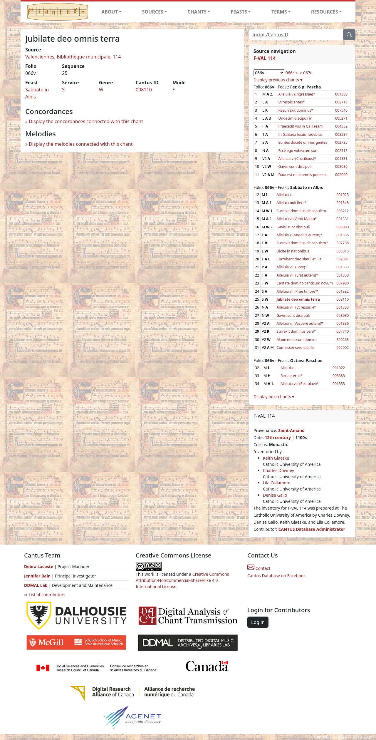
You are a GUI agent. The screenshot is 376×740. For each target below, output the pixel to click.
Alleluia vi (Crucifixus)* (297, 158)
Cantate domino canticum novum (304, 283)
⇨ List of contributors (44, 594)
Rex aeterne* (292, 375)
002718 (341, 102)
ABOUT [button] (109, 12)
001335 (342, 234)
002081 (342, 259)
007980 (342, 283)
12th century (278, 437)
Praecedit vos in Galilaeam (300, 126)
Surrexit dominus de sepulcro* (302, 242)
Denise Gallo (275, 495)
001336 (342, 323)
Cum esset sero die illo (295, 347)
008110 (144, 89)
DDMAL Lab (36, 585)
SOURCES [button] (152, 12)
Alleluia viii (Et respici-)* (296, 307)
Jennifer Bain (38, 576)
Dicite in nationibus (292, 251)
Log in (258, 622)
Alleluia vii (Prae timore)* (297, 291)
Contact (258, 568)
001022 (339, 367)
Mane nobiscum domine (296, 339)
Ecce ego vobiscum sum (298, 150)
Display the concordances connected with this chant (86, 121)
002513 (341, 150)
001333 (342, 266)
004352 (341, 126)
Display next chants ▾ (274, 396)
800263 (342, 339)
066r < (292, 73)
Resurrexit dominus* (295, 110)
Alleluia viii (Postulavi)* (300, 383)
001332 (342, 291)
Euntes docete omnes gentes (302, 142)
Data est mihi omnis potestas (302, 174)
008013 (342, 251)
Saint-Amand (291, 430)
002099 (341, 174)
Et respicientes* (291, 102)
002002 (342, 347)
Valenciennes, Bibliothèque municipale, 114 (73, 56)
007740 (342, 331)
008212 (342, 210)
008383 (339, 375)
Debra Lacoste (38, 566)
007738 (342, 242)
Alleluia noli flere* (291, 202)
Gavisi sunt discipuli (294, 166)
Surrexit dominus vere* (295, 331)
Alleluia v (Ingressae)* (296, 94)
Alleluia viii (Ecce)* (291, 266)
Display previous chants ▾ (278, 80)
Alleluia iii (284, 194)
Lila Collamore (276, 482)
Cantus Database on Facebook (276, 575)
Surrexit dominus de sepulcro (301, 210)
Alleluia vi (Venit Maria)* (296, 218)
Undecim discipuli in (295, 118)
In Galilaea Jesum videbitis (300, 134)
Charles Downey (278, 470)
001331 (341, 158)
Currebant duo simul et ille (298, 259)
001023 (342, 194)
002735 (341, 142)
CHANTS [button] (197, 12)
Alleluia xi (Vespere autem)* (299, 323)
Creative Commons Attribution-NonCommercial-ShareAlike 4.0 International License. (182, 580)
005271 (341, 118)
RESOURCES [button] (324, 12)
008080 (341, 166)
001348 (342, 202)
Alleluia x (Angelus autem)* (299, 234)
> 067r (306, 73)
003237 (341, 134)
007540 (341, 110)
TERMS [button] (279, 12)
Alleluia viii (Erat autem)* (297, 275)
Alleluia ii (288, 367)
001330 (341, 94)
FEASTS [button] (239, 12)
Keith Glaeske (276, 458)
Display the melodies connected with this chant (80, 144)
